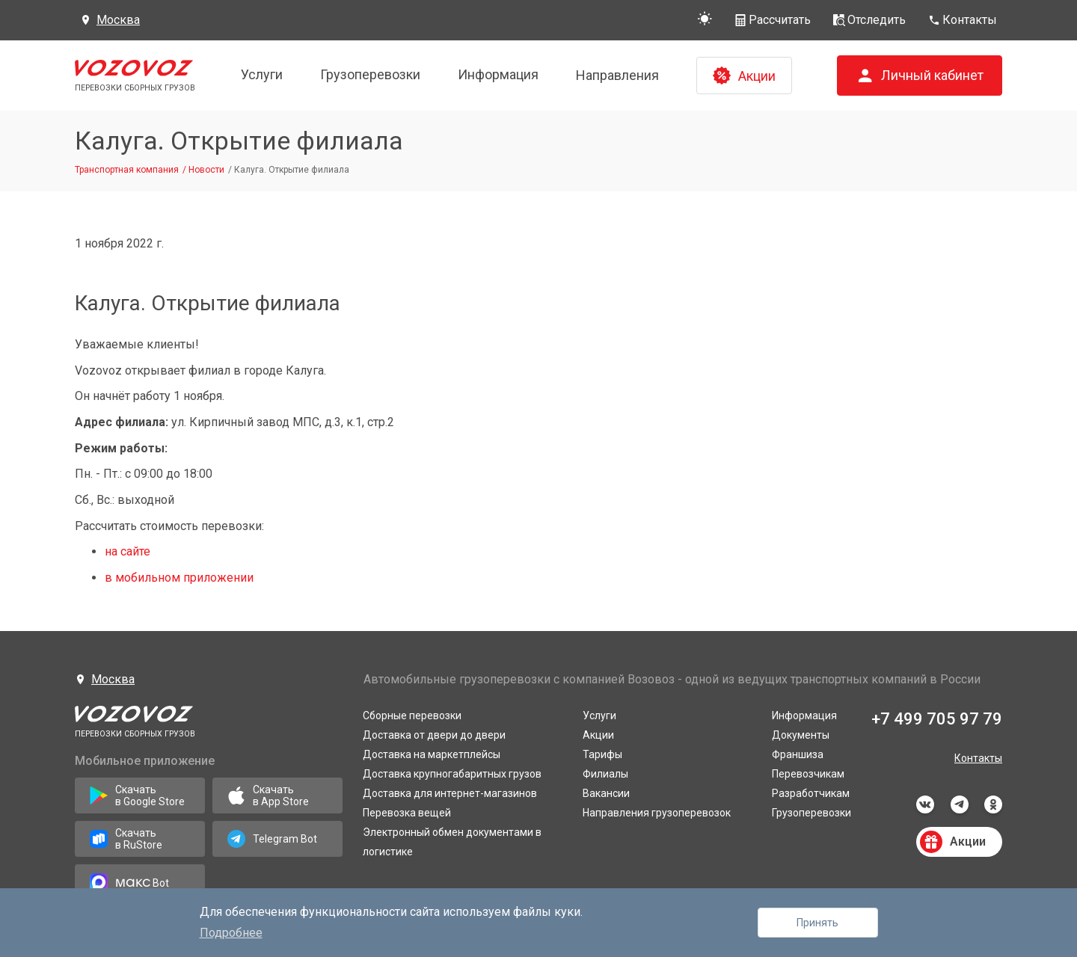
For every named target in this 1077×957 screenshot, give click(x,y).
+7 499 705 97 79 (936, 719)
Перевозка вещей (407, 813)
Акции (598, 735)
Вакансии (606, 793)
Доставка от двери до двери (434, 735)
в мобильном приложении (179, 577)
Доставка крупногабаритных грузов (452, 774)
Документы (800, 735)
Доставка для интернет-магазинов (450, 793)
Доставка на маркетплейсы (431, 754)
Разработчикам (811, 793)
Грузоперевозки (370, 74)
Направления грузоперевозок (657, 813)
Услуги (262, 74)
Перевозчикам (808, 774)
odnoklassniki (993, 804)
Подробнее (231, 933)
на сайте (127, 551)
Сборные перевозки (412, 715)
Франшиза (797, 754)
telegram (960, 804)
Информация (498, 74)
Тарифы (602, 754)
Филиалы (605, 774)
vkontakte (925, 804)
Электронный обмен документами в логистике (452, 842)
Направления (617, 75)
